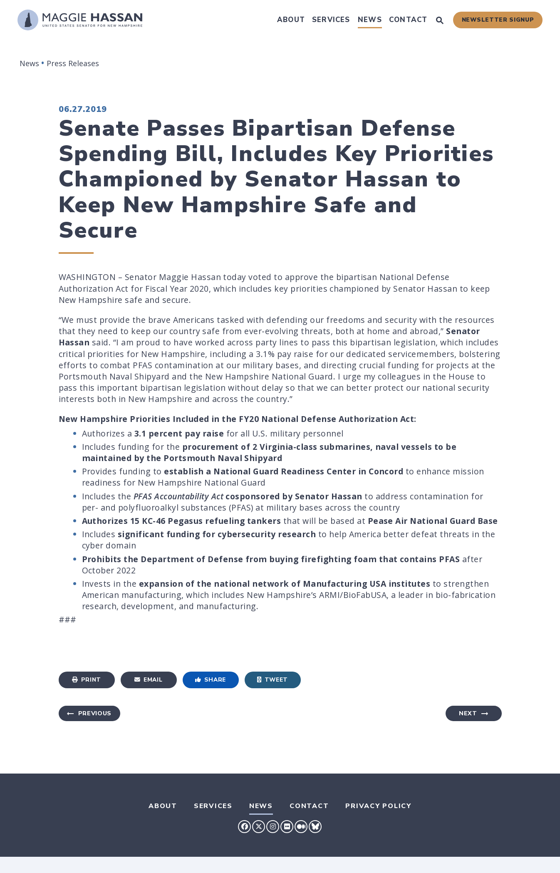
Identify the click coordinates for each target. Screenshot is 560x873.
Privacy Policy (378, 806)
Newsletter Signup (498, 20)
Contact (408, 20)
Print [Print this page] (86, 680)
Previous (95, 713)
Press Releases (73, 63)
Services (331, 20)
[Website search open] (439, 21)
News (370, 20)
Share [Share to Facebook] (210, 680)
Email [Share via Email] (148, 680)
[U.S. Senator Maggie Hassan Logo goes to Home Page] (79, 20)
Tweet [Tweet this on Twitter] (272, 680)
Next (468, 713)
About (291, 20)
